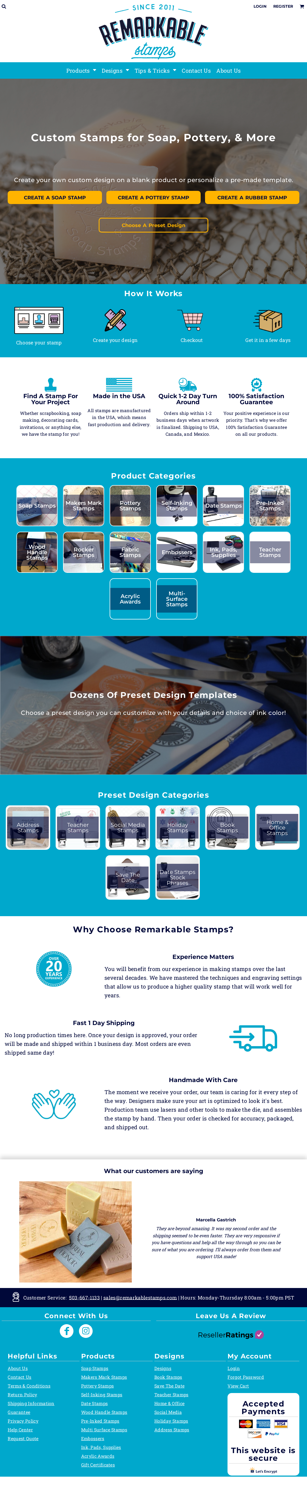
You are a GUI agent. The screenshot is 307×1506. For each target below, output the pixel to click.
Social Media (168, 1412)
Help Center (20, 1430)
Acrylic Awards (97, 1456)
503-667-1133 (84, 1297)
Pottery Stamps (97, 1386)
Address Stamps (171, 1430)
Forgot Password (246, 1377)
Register (283, 6)
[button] (39, 320)
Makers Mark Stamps (104, 1377)
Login (260, 6)
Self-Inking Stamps (102, 1394)
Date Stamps (94, 1403)
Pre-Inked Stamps (100, 1421)
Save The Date (169, 1386)
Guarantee (19, 1412)
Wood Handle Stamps (104, 1412)
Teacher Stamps (171, 1394)
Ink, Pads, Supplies (101, 1447)
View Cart (238, 1386)
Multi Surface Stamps (104, 1430)
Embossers (92, 1438)
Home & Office (169, 1403)
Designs (162, 1368)
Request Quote (23, 1438)
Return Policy (22, 1394)
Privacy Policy (23, 1421)
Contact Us (19, 1377)
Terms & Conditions (29, 1386)
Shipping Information (31, 1403)
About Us (18, 1368)
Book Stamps (168, 1377)
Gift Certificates (98, 1465)
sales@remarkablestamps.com (140, 1297)
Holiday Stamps (171, 1421)
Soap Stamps (95, 1368)
